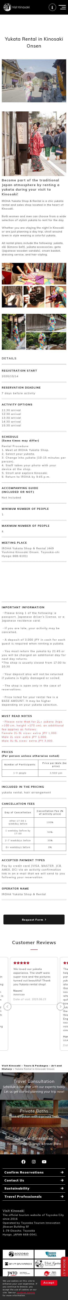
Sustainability (17, 1188)
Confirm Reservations (24, 1172)
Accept (48, 1282)
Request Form (32, 919)
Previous (7, 1006)
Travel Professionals (23, 1196)
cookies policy (26, 1292)
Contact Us (14, 1180)
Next (60, 1006)
